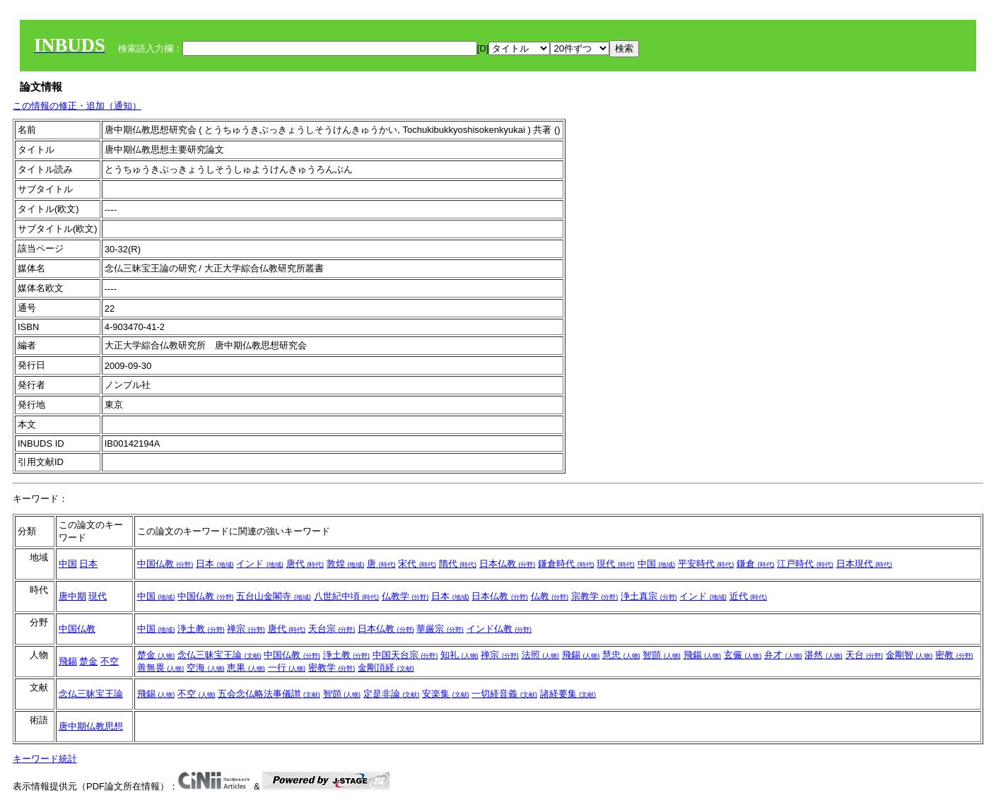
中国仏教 (165, 563)
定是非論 (391, 693)
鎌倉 (756, 563)
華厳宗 (440, 628)
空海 (206, 667)
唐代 (305, 563)
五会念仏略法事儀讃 (269, 693)
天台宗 (332, 628)
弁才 (783, 655)
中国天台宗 (405, 655)
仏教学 (405, 596)
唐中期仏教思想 (91, 726)
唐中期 (72, 596)
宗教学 (595, 596)
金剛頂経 (386, 667)
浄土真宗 (649, 596)
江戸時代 (805, 563)
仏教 (550, 596)
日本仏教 (507, 563)
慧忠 (621, 655)
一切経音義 (504, 693)
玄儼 (743, 655)
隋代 (458, 563)
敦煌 (346, 563)
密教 (954, 655)
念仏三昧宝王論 (219, 655)
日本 (88, 563)
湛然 (823, 655)
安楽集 (445, 693)
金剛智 (909, 655)
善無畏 (160, 667)
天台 (864, 655)
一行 (287, 667)
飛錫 (68, 661)
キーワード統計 (45, 758)
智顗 (662, 655)
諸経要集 (568, 693)
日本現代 (864, 563)
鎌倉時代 (566, 563)
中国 (68, 563)
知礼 (459, 655)
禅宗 (246, 628)
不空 (109, 661)
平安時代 (706, 563)
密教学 (332, 667)
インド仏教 (499, 628)
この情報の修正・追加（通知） (77, 105)
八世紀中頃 (347, 596)
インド (259, 563)
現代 (616, 563)
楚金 (88, 661)
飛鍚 (703, 655)
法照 (541, 655)
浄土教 (201, 628)
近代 (749, 596)
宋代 (417, 563)
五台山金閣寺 (273, 596)
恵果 (246, 667)
